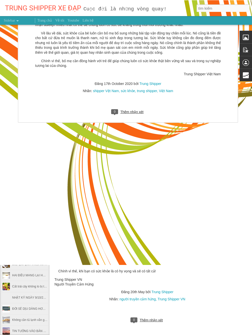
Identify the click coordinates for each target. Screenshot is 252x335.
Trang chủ (44, 20)
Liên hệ (87, 20)
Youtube (73, 20)
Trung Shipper (162, 292)
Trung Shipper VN (171, 299)
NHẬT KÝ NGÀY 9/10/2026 (30, 297)
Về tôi (59, 20)
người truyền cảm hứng (138, 299)
